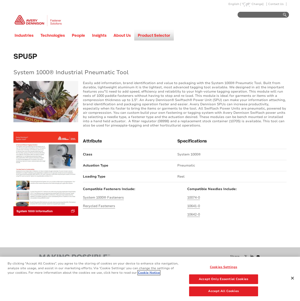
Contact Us (276, 4)
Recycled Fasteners (99, 206)
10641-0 (193, 206)
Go (282, 15)
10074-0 (193, 197)
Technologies (53, 35)
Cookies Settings (223, 267)
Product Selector (154, 35)
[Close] (292, 278)
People (78, 35)
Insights (99, 35)
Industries (24, 35)
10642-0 (193, 214)
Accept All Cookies (223, 291)
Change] (257, 4)
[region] (150, 279)
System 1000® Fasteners (103, 197)
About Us (122, 35)
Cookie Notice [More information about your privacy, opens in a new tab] (149, 273)
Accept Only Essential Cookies (223, 279)
